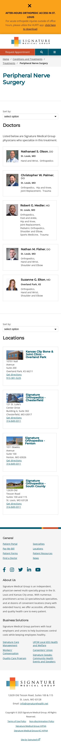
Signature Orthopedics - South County (36, 483)
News (36, 558)
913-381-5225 (13, 378)
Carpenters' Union (43, 650)
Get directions (14, 374)
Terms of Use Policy (16, 721)
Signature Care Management (11, 644)
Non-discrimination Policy (41, 721)
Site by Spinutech (30, 739)
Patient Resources (42, 553)
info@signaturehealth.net (34, 703)
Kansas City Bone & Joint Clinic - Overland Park (39, 354)
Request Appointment (17, 52)
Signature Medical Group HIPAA (31, 726)
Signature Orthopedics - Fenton (35, 440)
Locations (38, 548)
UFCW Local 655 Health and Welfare (45, 644)
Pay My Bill (8, 548)
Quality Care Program (14, 658)
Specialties (39, 543)
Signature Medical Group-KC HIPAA (31, 730)
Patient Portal (10, 543)
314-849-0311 (13, 420)
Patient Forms (10, 553)
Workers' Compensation (11, 652)
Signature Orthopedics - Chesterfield (36, 397)
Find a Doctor (10, 558)
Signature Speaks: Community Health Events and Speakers (44, 658)
